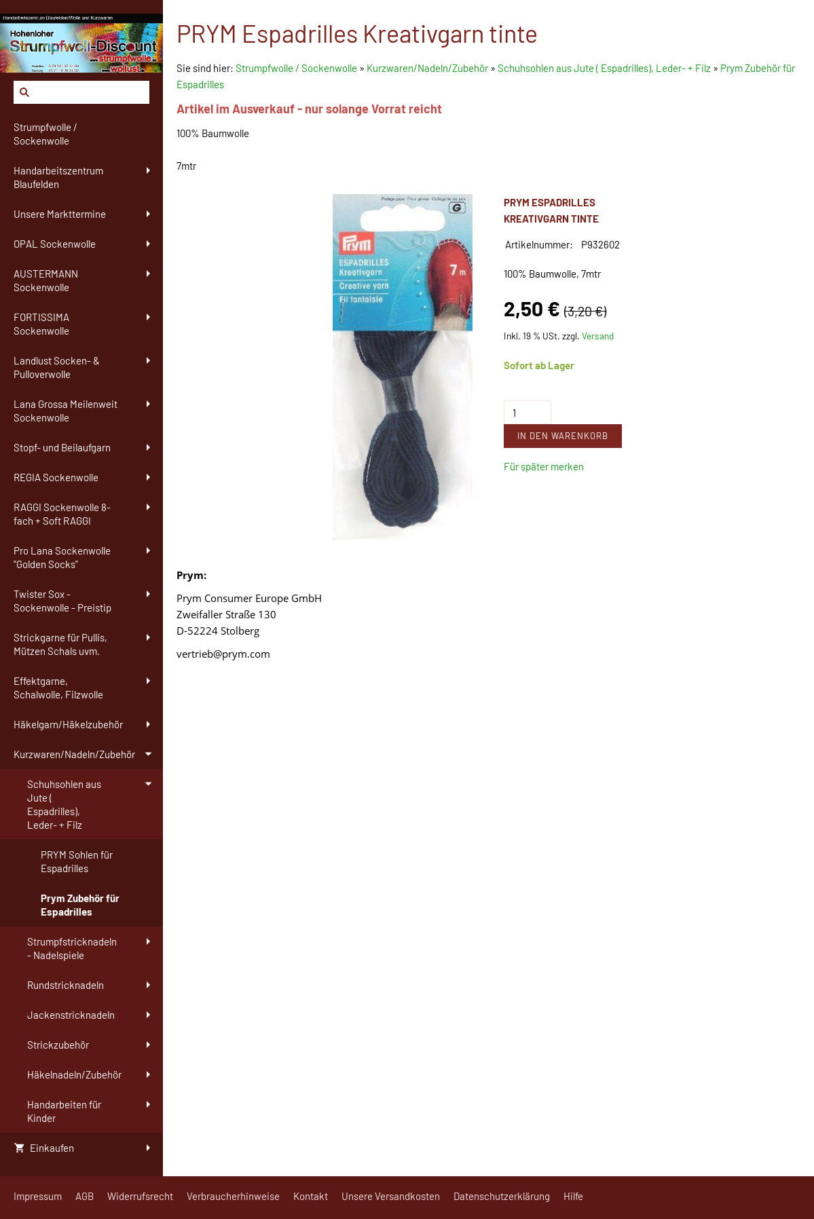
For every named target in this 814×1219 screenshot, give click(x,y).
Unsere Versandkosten (390, 1196)
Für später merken (544, 466)
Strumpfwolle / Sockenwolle (297, 68)
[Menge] (527, 412)
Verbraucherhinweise (233, 1196)
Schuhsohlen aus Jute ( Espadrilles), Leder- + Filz (604, 68)
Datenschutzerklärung (502, 1196)
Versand (598, 335)
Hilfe (573, 1196)
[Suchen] (81, 92)
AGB (84, 1196)
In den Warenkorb (562, 435)
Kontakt (310, 1196)
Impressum (38, 1196)
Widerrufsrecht (140, 1196)
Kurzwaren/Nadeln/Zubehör (427, 68)
